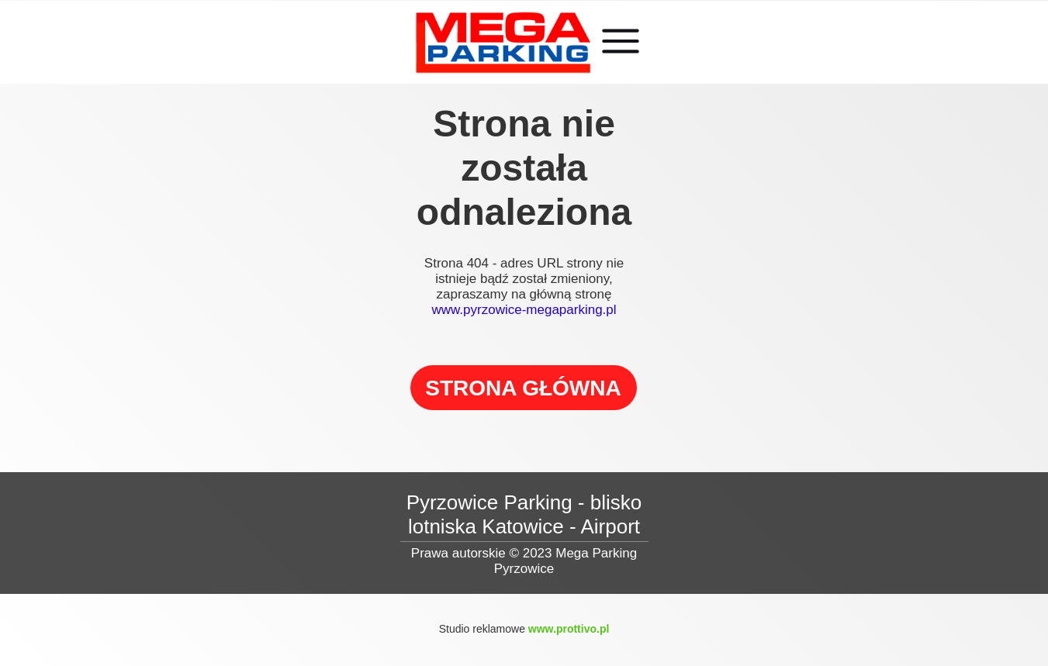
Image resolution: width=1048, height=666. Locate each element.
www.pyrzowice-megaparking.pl (523, 309)
